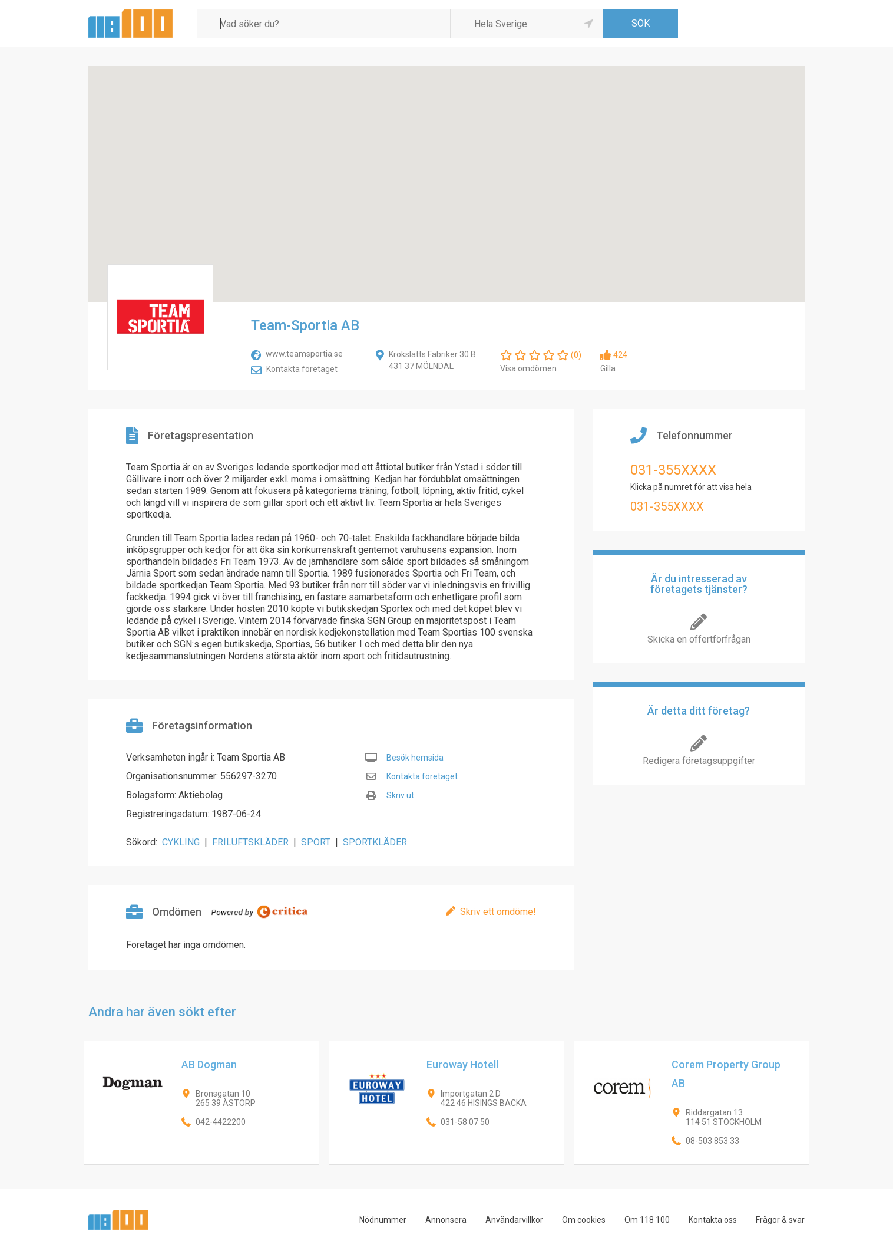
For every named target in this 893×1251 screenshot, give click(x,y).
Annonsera (446, 1219)
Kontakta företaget (302, 369)
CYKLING (181, 842)
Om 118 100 (647, 1219)
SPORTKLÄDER (375, 842)
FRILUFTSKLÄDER (250, 842)
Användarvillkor (514, 1219)
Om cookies (584, 1219)
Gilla (608, 368)
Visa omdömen (528, 368)
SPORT (315, 842)
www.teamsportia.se (304, 353)
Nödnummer (382, 1219)
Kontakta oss (713, 1219)
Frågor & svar (780, 1219)
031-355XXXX (673, 470)
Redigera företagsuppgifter (699, 760)
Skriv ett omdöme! (498, 911)
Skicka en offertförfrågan (698, 639)
